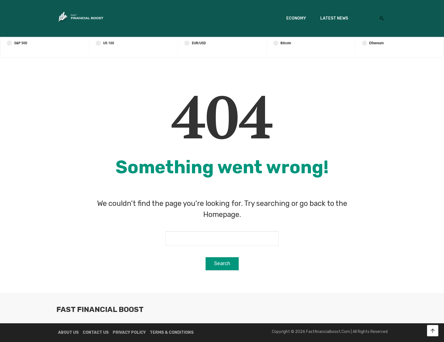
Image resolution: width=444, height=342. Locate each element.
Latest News (334, 18)
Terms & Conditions (172, 332)
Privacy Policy (129, 332)
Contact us (96, 332)
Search (222, 263)
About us (68, 332)
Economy (296, 18)
